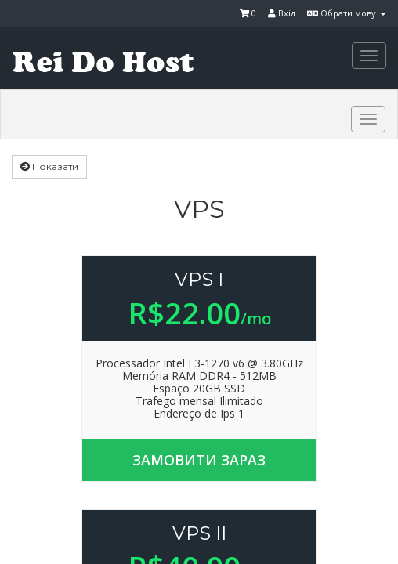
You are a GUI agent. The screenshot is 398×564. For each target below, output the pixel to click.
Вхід (281, 13)
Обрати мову (346, 13)
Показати (49, 166)
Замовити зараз (199, 459)
